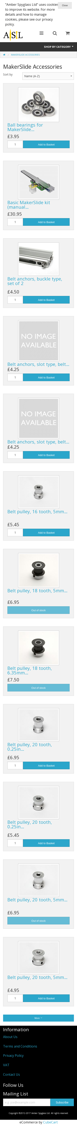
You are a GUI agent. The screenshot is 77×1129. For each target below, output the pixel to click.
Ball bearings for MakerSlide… (25, 127)
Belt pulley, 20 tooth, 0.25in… (29, 746)
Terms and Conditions (20, 1046)
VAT (6, 1065)
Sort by (8, 74)
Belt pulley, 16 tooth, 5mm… (37, 511)
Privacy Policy (13, 1055)
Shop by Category (59, 47)
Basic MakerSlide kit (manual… (28, 204)
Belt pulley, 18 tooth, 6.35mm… (29, 670)
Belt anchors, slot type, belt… (38, 364)
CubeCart (50, 1122)
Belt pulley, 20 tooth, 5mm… (37, 899)
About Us (10, 1037)
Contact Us (11, 1074)
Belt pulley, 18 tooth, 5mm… (37, 590)
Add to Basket (46, 144)
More (38, 1018)
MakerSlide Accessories (25, 54)
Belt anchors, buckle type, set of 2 (34, 281)
